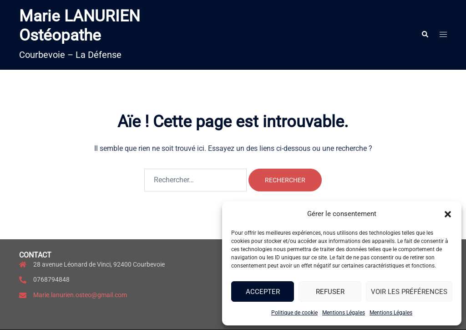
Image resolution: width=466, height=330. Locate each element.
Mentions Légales (343, 312)
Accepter (263, 292)
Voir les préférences (409, 292)
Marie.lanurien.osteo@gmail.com (80, 295)
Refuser (330, 292)
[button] (447, 214)
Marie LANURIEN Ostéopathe (79, 26)
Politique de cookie (294, 312)
